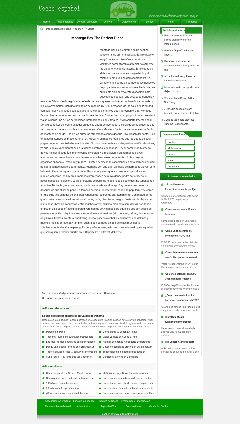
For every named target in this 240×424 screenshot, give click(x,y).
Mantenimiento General (58, 406)
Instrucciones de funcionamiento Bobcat (178, 319)
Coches (108, 21)
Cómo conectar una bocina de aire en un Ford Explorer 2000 (127, 379)
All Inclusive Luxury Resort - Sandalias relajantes (179, 78)
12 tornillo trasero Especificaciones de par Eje (180, 187)
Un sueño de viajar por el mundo (61, 298)
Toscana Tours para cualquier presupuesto (69, 336)
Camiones (191, 21)
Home (46, 21)
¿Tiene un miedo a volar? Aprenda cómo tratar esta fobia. (181, 111)
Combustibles (133, 406)
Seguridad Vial (108, 406)
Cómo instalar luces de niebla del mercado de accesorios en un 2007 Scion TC (127, 389)
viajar (171, 21)
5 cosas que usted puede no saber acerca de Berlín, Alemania (78, 293)
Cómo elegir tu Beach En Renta (120, 331)
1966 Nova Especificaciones (62, 383)
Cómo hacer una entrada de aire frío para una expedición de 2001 (127, 384)
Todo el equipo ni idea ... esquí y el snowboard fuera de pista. (71, 352)
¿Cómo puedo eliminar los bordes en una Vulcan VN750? (182, 298)
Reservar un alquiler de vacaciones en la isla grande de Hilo (181, 65)
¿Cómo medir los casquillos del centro (67, 393)
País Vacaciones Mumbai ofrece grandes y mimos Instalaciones (178, 39)
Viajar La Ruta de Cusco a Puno (120, 336)
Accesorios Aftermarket (58, 400)
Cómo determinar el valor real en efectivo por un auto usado (181, 255)
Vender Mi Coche (158, 406)
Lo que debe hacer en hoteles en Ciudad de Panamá (73, 315)
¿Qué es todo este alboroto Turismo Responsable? (179, 121)
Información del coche (58, 28)
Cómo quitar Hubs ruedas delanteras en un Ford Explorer (70, 379)
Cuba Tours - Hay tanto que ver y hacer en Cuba (69, 357)
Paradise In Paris (55, 331)
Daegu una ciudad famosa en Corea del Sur (70, 346)
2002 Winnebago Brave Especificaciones (125, 373)
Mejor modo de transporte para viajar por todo (181, 89)
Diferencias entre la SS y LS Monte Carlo (68, 373)
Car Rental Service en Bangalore (120, 356)
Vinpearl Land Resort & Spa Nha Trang (179, 100)
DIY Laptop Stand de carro (179, 341)
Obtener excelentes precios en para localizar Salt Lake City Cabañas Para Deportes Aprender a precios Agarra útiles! (127, 347)
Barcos (150, 21)
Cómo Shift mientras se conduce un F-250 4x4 (178, 233)
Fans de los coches (83, 400)
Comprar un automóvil (87, 21)
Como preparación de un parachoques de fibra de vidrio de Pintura (128, 394)
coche (78, 28)
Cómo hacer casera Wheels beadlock (180, 212)
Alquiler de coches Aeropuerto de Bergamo (126, 341)
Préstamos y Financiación (135, 400)
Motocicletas (129, 21)
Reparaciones (65, 21)
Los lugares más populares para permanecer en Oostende (71, 342)
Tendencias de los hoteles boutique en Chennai (123, 352)
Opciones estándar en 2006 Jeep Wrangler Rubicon (180, 276)
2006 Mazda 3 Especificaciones (63, 388)
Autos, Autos (83, 406)
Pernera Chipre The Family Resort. (178, 52)
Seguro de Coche (109, 400)
